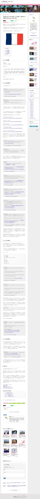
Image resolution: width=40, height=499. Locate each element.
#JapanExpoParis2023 (7, 354)
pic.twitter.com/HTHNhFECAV (9, 207)
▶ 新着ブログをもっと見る (34, 62)
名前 (4, 469)
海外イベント (18, 403)
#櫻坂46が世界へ (20, 180)
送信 (4, 478)
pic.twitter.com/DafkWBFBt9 (19, 169)
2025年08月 (32, 114)
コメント (5, 472)
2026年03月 (32, 104)
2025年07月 (32, 115)
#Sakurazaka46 (6, 331)
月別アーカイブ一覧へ (32, 118)
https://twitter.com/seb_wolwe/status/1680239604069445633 (12, 131)
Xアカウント (17, 421)
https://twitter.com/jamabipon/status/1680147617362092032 (12, 118)
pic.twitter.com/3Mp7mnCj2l (8, 143)
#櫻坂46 (19, 166)
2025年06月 (32, 117)
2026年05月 (32, 101)
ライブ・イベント (5, 4)
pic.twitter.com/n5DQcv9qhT (8, 194)
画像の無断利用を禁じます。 (34, 35)
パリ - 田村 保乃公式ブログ (8, 392)
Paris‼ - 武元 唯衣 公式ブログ (9, 393)
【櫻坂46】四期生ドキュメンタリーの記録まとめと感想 (35, 80)
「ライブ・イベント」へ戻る (14, 411)
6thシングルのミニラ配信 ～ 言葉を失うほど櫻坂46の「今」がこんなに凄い (16, 482)
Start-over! (23, 403)
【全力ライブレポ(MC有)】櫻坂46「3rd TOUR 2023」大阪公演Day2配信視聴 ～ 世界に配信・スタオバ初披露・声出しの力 (16, 486)
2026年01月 (32, 107)
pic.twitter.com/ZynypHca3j (8, 182)
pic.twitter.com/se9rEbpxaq (8, 332)
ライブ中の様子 (7, 52)
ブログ (3, 14)
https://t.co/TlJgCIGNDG (11, 353)
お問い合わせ (34, 126)
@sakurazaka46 (6, 91)
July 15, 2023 (13, 96)
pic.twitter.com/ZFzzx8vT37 (17, 94)
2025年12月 (32, 108)
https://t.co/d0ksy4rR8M (8, 94)
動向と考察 (15, 4)
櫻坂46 (10, 403)
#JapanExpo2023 (14, 330)
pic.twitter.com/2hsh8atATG (18, 278)
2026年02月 (32, 105)
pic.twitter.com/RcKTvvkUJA (15, 354)
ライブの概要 (7, 50)
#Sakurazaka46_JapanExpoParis (9, 169)
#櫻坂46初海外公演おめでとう (13, 221)
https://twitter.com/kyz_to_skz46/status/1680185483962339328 (13, 124)
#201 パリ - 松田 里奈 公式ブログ (9, 396)
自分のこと (34, 4)
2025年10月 (32, 111)
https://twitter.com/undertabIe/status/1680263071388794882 (12, 128)
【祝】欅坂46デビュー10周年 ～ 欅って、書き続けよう (35, 59)
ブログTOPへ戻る (14, 490)
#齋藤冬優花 (8, 164)
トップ (15, 495)
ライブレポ (14, 403)
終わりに (6, 54)
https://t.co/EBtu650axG (8, 330)
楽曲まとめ (24, 4)
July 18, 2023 (18, 356)
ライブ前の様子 (7, 51)
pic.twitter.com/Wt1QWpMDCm (9, 222)
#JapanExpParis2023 (18, 322)
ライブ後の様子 (7, 53)
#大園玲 (14, 164)
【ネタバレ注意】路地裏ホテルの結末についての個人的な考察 (35, 50)
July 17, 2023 (14, 334)
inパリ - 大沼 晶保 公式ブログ (9, 395)
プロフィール (10, 421)
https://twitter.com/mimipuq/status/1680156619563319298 (12, 121)
